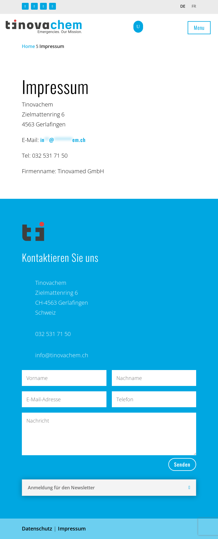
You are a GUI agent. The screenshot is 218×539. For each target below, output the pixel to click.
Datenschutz (37, 528)
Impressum (72, 528)
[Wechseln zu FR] (194, 7)
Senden (182, 464)
